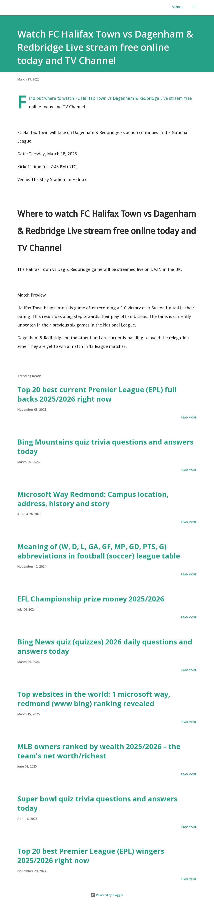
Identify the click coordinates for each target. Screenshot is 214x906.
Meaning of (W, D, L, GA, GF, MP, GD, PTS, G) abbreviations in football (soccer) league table (98, 551)
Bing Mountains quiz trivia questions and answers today (105, 446)
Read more (189, 417)
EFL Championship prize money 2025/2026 (90, 599)
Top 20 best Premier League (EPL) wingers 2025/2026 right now (90, 855)
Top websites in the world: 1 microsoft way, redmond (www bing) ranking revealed (93, 698)
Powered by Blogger (107, 895)
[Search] (177, 7)
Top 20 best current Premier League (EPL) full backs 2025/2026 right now (97, 394)
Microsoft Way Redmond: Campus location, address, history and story (93, 498)
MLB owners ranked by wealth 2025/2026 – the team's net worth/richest (98, 751)
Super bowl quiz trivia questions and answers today (97, 803)
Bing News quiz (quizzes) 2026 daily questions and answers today (104, 646)
